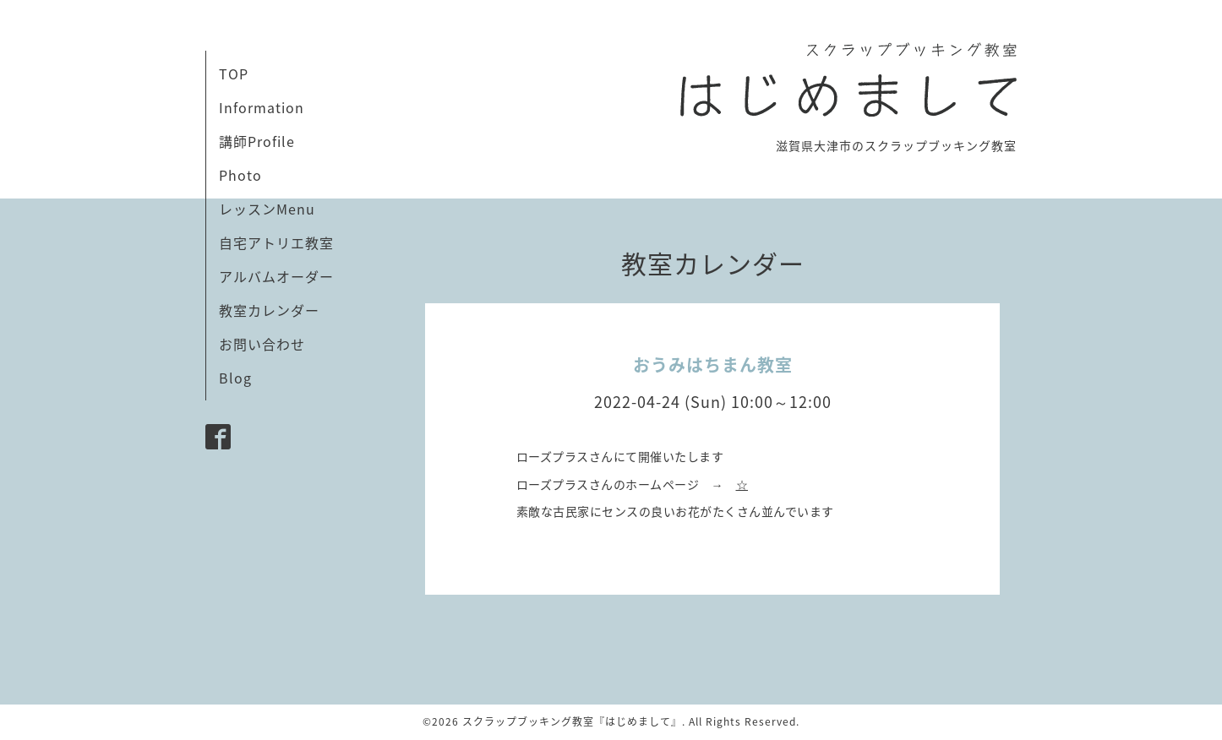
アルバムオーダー (276, 276)
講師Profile (257, 141)
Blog (235, 377)
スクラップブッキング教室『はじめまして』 (572, 721)
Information (261, 107)
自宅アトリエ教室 (276, 242)
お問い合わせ (262, 344)
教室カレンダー (269, 310)
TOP (233, 73)
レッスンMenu (267, 209)
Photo (240, 175)
